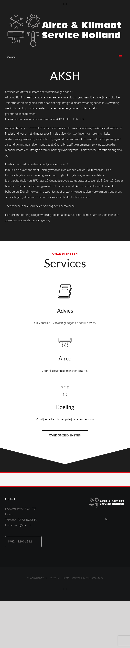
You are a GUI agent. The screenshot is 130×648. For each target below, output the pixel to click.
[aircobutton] (65, 337)
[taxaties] (65, 283)
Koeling (65, 407)
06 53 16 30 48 (27, 520)
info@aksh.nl (22, 525)
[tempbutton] (65, 385)
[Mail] (106, 519)
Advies (65, 310)
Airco (65, 358)
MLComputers (94, 577)
